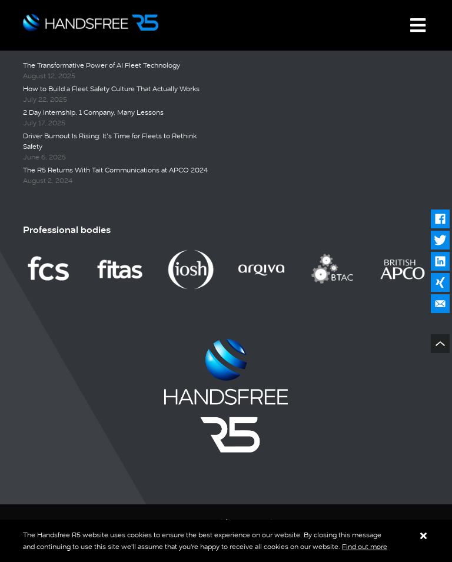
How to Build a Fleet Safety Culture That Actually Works (111, 89)
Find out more (364, 546)
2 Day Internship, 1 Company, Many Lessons (93, 112)
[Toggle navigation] (418, 25)
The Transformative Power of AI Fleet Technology (101, 65)
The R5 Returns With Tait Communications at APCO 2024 (115, 170)
